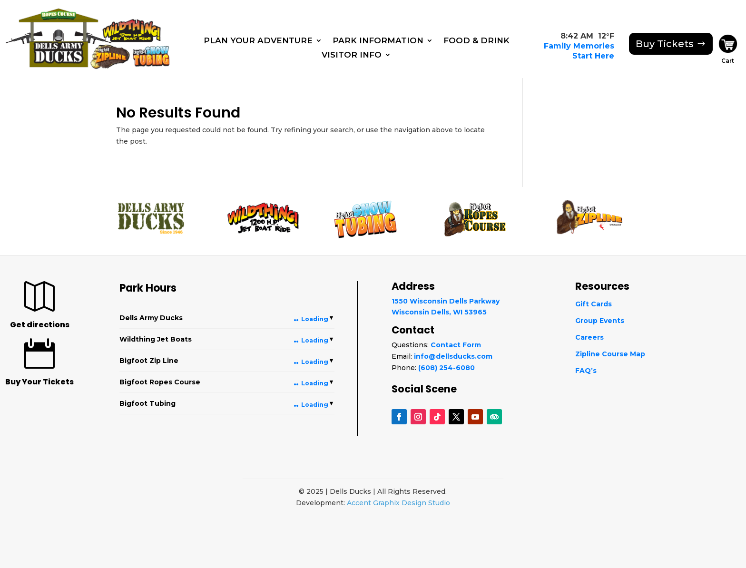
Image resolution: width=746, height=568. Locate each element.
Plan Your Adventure (258, 41)
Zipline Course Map (610, 354)
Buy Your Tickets (39, 381)
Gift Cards (593, 304)
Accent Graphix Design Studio (398, 503)
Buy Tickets (665, 43)
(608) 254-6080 (446, 367)
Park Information (378, 41)
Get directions (39, 324)
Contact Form (456, 345)
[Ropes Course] (55, 12)
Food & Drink (476, 41)
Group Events (599, 320)
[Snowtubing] (153, 56)
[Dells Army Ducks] (53, 44)
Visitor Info (352, 55)
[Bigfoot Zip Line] (112, 55)
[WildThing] (132, 27)
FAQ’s (586, 370)
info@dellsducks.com (453, 356)
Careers (589, 337)
